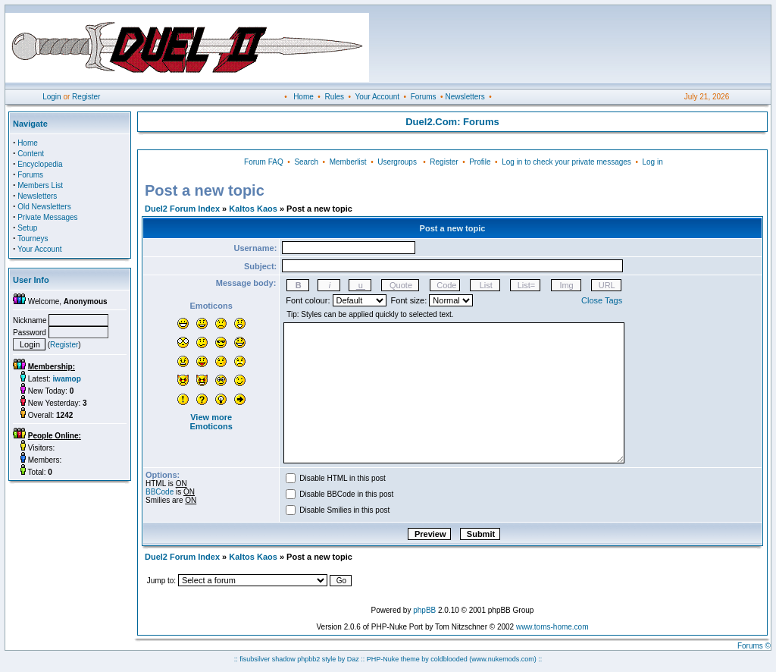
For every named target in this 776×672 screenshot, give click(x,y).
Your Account (377, 97)
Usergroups (397, 162)
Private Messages (47, 217)
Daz (353, 659)
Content (30, 153)
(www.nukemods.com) (503, 659)
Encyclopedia (39, 164)
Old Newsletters (44, 207)
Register (86, 97)
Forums (423, 97)
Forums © (754, 646)
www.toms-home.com (552, 627)
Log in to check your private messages (566, 162)
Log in (652, 162)
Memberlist (348, 162)
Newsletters (464, 97)
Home (303, 97)
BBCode (160, 492)
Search (306, 162)
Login (51, 97)
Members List (40, 185)
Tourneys (32, 238)
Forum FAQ (263, 162)
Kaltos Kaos (253, 208)
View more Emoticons (211, 422)
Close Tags (601, 300)
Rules (334, 97)
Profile (479, 162)
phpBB (424, 610)
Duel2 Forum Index (182, 208)
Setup (27, 228)
